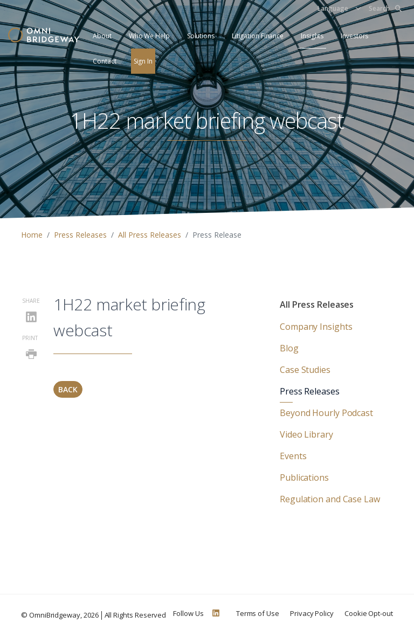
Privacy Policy (312, 613)
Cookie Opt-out (368, 613)
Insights (312, 35)
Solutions (201, 35)
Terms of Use (257, 613)
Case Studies (305, 370)
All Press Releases (149, 235)
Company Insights (316, 327)
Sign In (143, 61)
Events (293, 456)
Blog (289, 348)
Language (333, 8)
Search (385, 8)
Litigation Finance (258, 35)
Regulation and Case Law (330, 499)
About (102, 35)
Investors (354, 35)
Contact (104, 61)
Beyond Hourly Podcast (326, 413)
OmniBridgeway (54, 615)
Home (32, 235)
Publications (304, 477)
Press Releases (80, 235)
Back (68, 389)
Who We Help (149, 35)
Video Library (306, 434)
